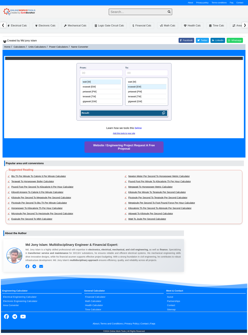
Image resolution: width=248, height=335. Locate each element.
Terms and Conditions (111, 323)
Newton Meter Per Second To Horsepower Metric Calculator (159, 176)
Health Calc (192, 25)
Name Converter (79, 47)
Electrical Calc (17, 25)
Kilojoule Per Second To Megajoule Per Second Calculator (41, 197)
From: (83, 67)
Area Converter (11, 305)
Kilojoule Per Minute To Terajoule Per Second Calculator (157, 192)
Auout (170, 297)
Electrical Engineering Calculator (20, 297)
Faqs (152, 323)
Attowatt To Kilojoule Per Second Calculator (150, 213)
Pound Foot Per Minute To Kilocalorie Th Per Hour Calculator (159, 181)
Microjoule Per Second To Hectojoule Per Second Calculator (42, 213)
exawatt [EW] (101, 86)
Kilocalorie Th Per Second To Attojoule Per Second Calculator (159, 208)
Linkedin (217, 40)
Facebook (186, 40)
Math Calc (167, 25)
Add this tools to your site (124, 133)
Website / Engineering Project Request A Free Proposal (124, 147)
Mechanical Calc (75, 25)
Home (7, 47)
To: (127, 67)
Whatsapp (234, 40)
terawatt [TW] (101, 96)
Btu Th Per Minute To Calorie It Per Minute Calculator (38, 176)
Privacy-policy (202, 3)
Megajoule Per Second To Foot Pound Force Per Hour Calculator (161, 203)
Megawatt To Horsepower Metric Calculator (150, 187)
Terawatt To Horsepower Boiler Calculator (32, 181)
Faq (231, 3)
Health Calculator (94, 305)
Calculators (19, 47)
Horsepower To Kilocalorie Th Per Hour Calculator (37, 208)
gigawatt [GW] (101, 101)
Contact (239, 3)
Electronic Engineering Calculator (20, 301)
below (138, 128)
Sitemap (171, 309)
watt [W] (101, 81)
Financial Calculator (95, 297)
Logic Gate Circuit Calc (109, 25)
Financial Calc (142, 25)
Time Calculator (93, 309)
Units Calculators (37, 47)
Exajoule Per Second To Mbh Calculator (31, 219)
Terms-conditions (219, 3)
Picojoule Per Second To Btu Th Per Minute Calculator (39, 203)
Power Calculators (58, 47)
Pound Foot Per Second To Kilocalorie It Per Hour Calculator (42, 187)
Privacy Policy (131, 323)
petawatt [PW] (101, 91)
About (190, 3)
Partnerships (173, 301)
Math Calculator (93, 301)
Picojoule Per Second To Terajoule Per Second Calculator (157, 197)
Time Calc (216, 25)
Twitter (202, 40)
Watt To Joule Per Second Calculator (147, 219)
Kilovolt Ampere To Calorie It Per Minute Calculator (37, 192)
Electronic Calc (45, 25)
